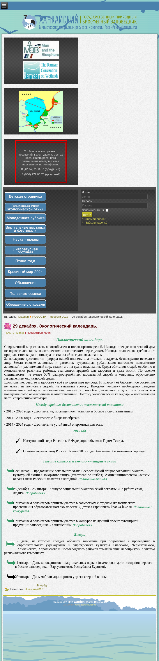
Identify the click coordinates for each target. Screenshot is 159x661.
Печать (10, 332)
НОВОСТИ (39, 316)
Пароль (87, 201)
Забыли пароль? (96, 222)
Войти (87, 214)
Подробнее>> (35, 493)
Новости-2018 (59, 316)
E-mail (20, 332)
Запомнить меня (93, 210)
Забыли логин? (95, 218)
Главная (23, 316)
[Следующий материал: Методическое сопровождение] (42, 585)
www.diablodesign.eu (85, 605)
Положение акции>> (93, 479)
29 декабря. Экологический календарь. (55, 326)
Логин (86, 192)
